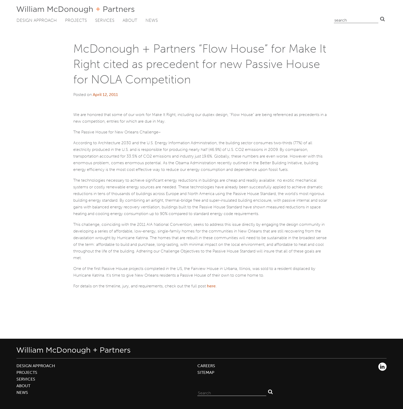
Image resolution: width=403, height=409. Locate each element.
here (211, 286)
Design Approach (36, 20)
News (151, 20)
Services (104, 20)
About (130, 20)
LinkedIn (382, 367)
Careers (206, 365)
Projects (76, 20)
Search (382, 19)
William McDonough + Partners (75, 9)
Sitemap (205, 372)
